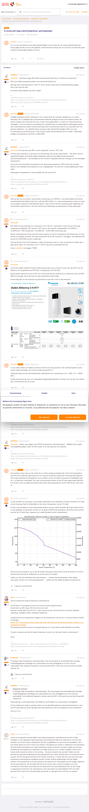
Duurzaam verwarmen (39, 19)
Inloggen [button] (84, 12)
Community (6, 19)
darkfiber (14, 75)
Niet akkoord (44, 417)
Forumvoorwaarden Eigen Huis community (35, 807)
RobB (13, 734)
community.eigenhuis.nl (78, 4)
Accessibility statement (61, 807)
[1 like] (21, 586)
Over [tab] (74, 393)
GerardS (14, 42)
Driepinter (15, 658)
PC (12, 219)
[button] (72, 12)
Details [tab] (44, 393)
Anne (13, 597)
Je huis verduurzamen (21, 19)
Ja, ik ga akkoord (72, 417)
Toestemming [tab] (15, 393)
